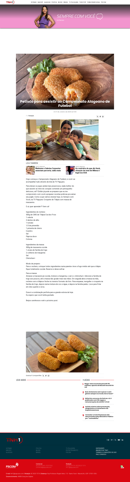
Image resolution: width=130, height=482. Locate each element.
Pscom (103, 2)
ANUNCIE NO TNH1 (102, 450)
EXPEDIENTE (100, 448)
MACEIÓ (8, 450)
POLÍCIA (38, 448)
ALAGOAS (9, 452)
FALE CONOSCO (101, 454)
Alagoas (47, 2)
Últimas (33, 2)
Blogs (60, 2)
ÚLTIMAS (9, 448)
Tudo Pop (82, 2)
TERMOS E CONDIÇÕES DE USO (106, 452)
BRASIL (38, 452)
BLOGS (38, 450)
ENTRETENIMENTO (72, 450)
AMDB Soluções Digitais (25, 476)
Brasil (66, 2)
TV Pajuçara (73, 2)
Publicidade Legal (93, 2)
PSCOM (68, 452)
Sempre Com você (65, 97)
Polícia (54, 2)
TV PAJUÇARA (70, 448)
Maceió (40, 2)
